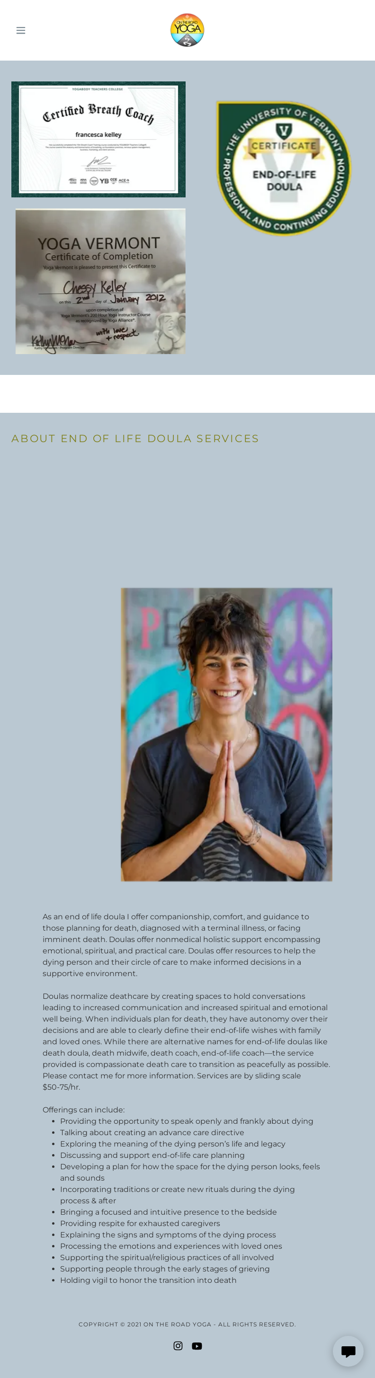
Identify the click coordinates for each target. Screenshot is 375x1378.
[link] (187, 30)
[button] (37, 30)
